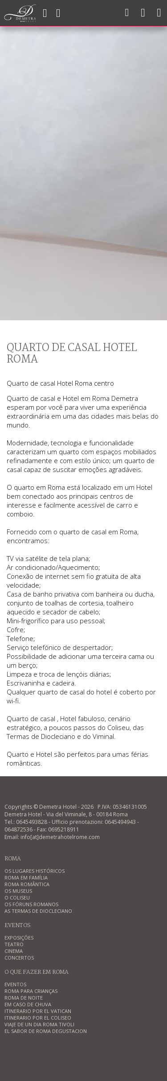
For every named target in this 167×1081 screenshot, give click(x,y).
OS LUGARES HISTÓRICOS (34, 870)
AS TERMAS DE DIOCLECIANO (38, 911)
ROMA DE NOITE (23, 997)
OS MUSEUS (18, 890)
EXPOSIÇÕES (18, 937)
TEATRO (14, 944)
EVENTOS (15, 984)
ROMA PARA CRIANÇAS (30, 991)
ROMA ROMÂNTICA (26, 884)
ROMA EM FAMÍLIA (26, 877)
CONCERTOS (19, 957)
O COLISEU (17, 897)
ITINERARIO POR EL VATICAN (37, 1011)
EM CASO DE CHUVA (27, 1004)
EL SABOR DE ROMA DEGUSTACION (45, 1031)
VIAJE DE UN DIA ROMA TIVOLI (39, 1024)
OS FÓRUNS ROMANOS (31, 904)
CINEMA (13, 951)
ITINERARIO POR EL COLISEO (37, 1017)
